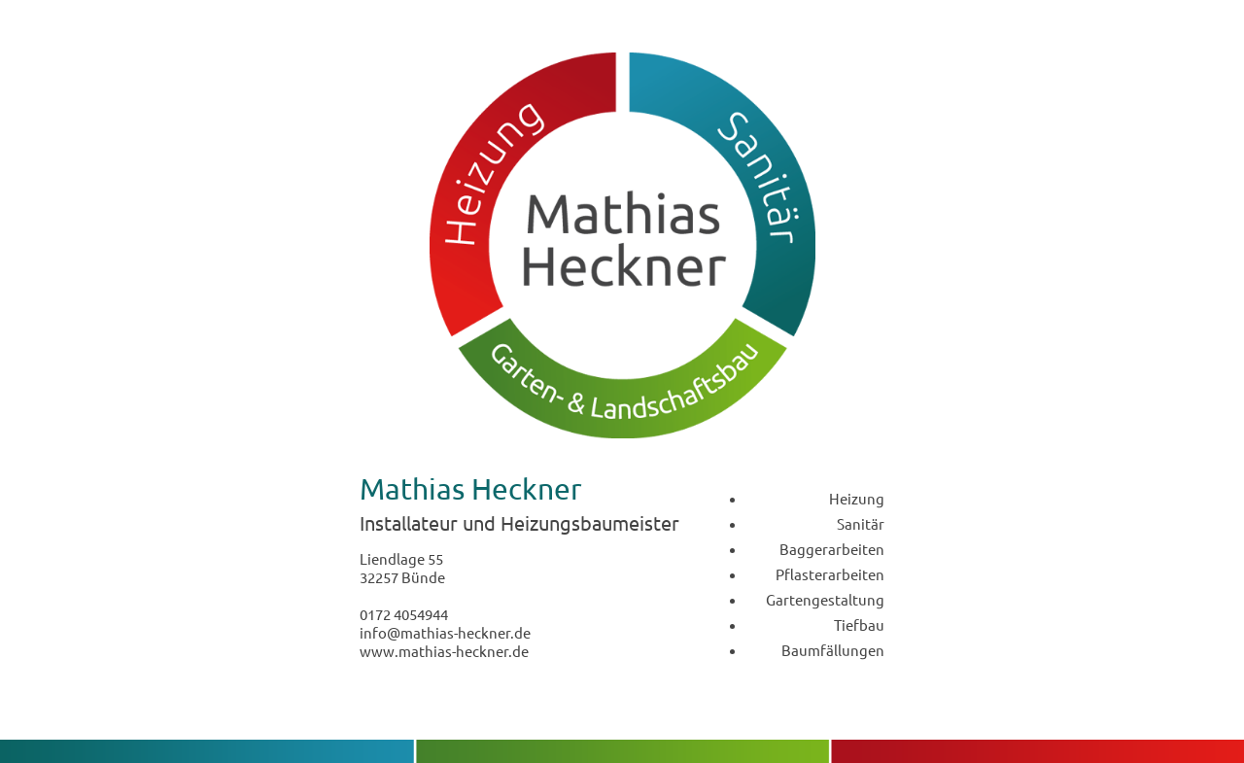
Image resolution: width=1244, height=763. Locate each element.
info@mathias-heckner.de (445, 632)
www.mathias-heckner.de (444, 651)
